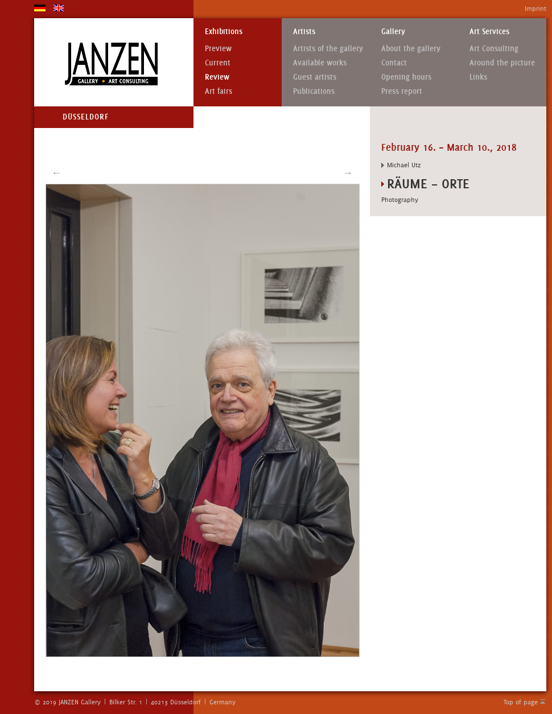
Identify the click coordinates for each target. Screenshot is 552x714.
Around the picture (502, 63)
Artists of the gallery (328, 48)
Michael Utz (404, 165)
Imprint (535, 9)
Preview (218, 48)
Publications (314, 91)
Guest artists (314, 77)
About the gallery (410, 48)
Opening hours (406, 77)
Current (217, 63)
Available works (320, 63)
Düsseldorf (86, 117)
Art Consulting (493, 48)
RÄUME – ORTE (428, 183)
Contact (394, 63)
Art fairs (218, 91)
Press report (401, 91)
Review (217, 77)
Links (478, 77)
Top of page (521, 702)
